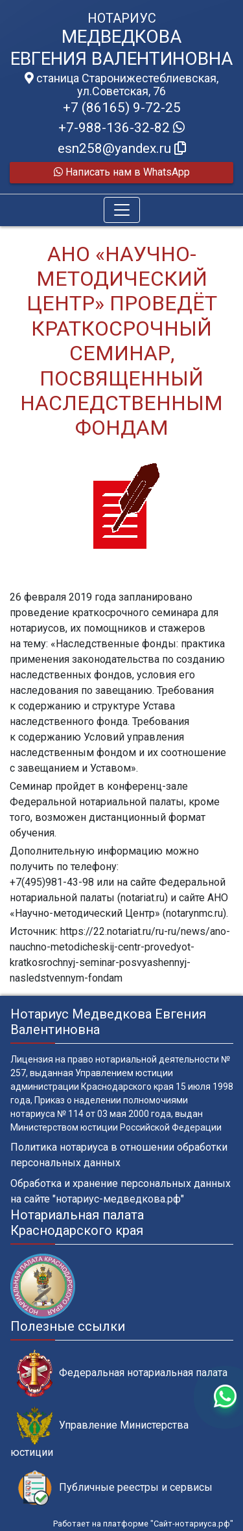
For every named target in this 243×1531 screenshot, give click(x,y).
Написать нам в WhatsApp (122, 172)
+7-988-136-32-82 (121, 127)
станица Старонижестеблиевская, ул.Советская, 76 (121, 85)
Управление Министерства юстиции (99, 1432)
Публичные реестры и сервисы (115, 1488)
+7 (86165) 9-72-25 (122, 107)
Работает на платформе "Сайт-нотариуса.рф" (143, 1523)
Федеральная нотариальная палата (122, 1373)
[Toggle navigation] (122, 210)
